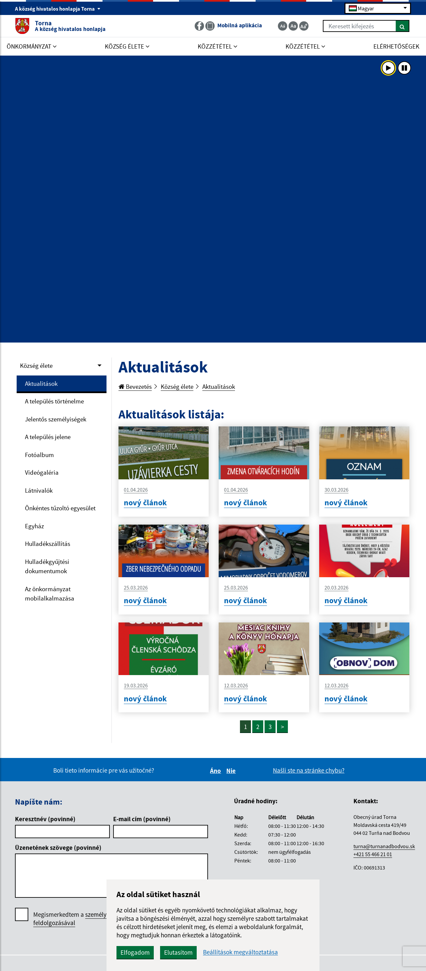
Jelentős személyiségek (55, 419)
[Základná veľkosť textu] (293, 26)
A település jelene (48, 437)
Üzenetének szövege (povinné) (58, 847)
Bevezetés (135, 386)
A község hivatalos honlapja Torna (58, 8)
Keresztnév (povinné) (45, 819)
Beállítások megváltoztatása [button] (240, 952)
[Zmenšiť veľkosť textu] (282, 26)
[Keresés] (402, 26)
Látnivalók (39, 490)
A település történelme (54, 401)
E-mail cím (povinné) (142, 819)
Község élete (36, 365)
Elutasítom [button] (178, 952)
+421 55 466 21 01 (372, 854)
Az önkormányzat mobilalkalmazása (49, 594)
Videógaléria (42, 472)
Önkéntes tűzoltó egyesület (60, 508)
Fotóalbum (39, 455)
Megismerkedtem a (82, 918)
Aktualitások (41, 383)
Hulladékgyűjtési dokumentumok (47, 566)
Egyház (34, 526)
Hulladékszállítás (47, 544)
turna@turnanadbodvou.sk (384, 846)
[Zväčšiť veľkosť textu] (304, 26)
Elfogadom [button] (135, 952)
